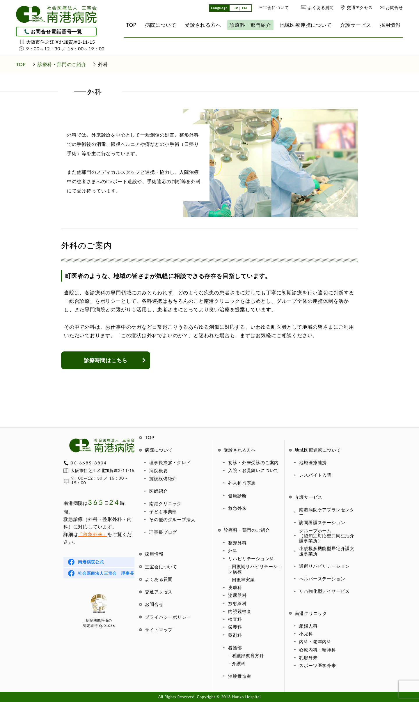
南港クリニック (165, 503)
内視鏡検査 (239, 611)
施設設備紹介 (163, 478)
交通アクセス (360, 7)
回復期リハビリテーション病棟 (255, 569)
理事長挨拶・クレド (170, 462)
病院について (159, 449)
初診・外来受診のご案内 (253, 462)
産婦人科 (308, 625)
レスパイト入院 (315, 475)
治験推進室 (239, 676)
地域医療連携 (313, 462)
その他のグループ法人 (172, 519)
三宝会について (274, 7)
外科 (232, 550)
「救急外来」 (92, 534)
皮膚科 (235, 587)
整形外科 (237, 542)
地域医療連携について (318, 449)
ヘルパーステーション (322, 578)
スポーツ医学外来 (317, 665)
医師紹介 (158, 491)
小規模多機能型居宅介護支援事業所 (326, 551)
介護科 (239, 663)
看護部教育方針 (248, 655)
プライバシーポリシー (168, 617)
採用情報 (154, 553)
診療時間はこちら (105, 360)
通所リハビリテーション (324, 566)
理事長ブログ (163, 532)
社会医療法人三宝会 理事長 (106, 573)
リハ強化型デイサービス (324, 591)
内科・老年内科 (315, 641)
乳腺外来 (308, 657)
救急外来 (237, 508)
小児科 (306, 633)
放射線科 (237, 603)
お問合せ (394, 7)
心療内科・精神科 (317, 649)
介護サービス (308, 497)
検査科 (235, 619)
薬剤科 (235, 635)
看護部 (235, 647)
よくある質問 (321, 7)
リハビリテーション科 (251, 558)
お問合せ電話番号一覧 (56, 31)
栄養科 (235, 626)
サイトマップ (159, 629)
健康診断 (237, 495)
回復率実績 (243, 579)
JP (236, 8)
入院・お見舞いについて (253, 470)
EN (244, 8)
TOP (149, 437)
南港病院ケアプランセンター (326, 512)
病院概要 (158, 470)
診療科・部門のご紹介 (247, 530)
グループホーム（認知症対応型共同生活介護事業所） (326, 535)
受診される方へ (240, 449)
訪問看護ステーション (322, 522)
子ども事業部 (163, 511)
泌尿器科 (237, 595)
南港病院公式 (91, 561)
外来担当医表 (242, 483)
